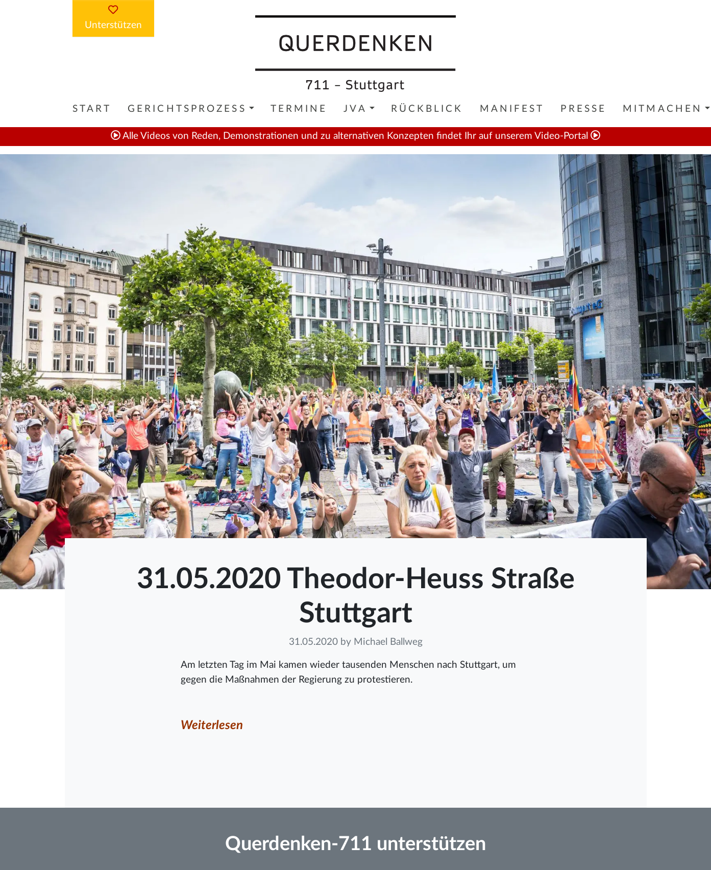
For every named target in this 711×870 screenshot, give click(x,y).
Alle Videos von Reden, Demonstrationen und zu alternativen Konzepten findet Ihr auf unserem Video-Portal (355, 136)
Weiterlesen (212, 725)
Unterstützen (113, 17)
